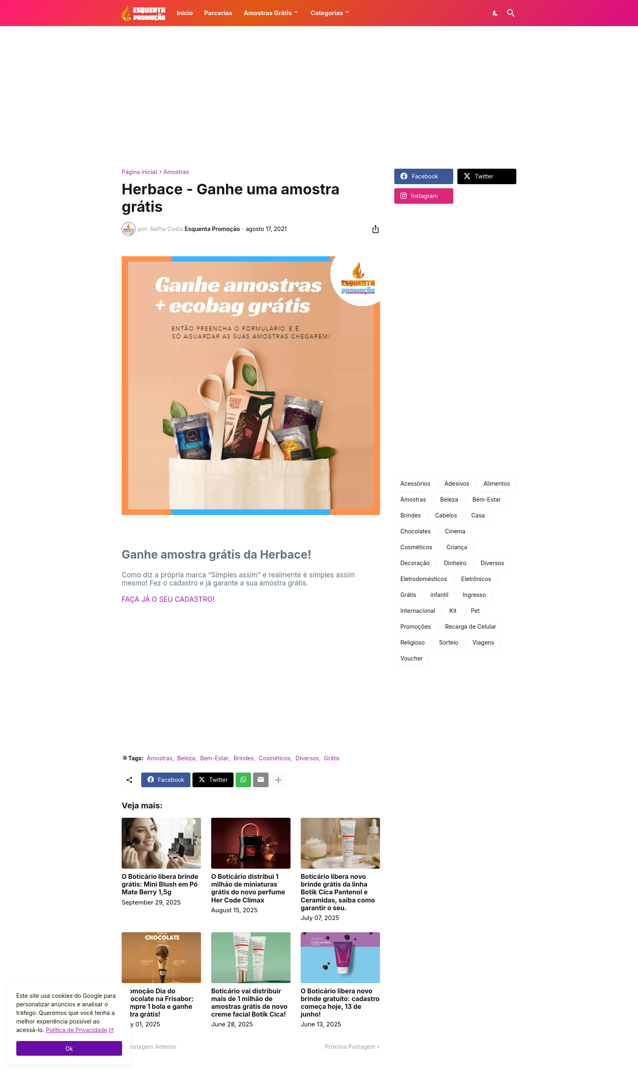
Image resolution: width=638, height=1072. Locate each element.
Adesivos (457, 483)
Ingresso (474, 594)
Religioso (412, 642)
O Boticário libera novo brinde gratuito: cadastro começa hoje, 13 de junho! (340, 1003)
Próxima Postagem (350, 1046)
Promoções (415, 626)
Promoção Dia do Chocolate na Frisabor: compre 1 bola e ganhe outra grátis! (158, 1003)
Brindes (244, 758)
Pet (475, 610)
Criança (456, 547)
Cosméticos (275, 758)
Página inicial (139, 172)
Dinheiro (455, 562)
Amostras (176, 172)
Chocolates (415, 531)
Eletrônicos (476, 578)
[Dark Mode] (496, 13)
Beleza (186, 758)
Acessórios (415, 483)
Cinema (455, 531)
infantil (439, 594)
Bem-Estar (214, 758)
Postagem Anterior (152, 1046)
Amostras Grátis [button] (268, 13)
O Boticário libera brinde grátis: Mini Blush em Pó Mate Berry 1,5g (160, 884)
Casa (478, 515)
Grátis (332, 758)
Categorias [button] (326, 13)
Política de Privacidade (76, 1029)
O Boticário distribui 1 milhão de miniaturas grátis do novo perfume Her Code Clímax (248, 888)
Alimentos (496, 483)
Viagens (483, 642)
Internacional (417, 610)
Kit (453, 610)
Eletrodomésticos (423, 578)
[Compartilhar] (373, 229)
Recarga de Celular (470, 626)
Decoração (415, 562)
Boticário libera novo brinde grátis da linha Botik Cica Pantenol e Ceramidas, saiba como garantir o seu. (338, 892)
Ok (69, 1048)
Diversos (307, 758)
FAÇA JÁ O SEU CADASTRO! (168, 599)
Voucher (411, 658)
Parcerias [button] (218, 13)
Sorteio (448, 642)
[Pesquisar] (509, 13)
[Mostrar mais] (278, 780)
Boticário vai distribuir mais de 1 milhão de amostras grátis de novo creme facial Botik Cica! (249, 1003)
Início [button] (185, 13)
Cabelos (446, 515)
